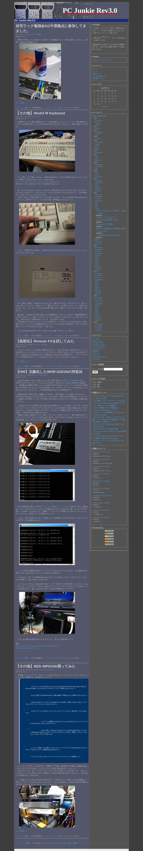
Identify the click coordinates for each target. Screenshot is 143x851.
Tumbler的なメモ (99, 76)
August (97, 138)
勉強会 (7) (96, 351)
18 (51, 843)
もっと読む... (21, 103)
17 (47, 843)
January (98, 124)
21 (60, 843)
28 (115, 101)
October (98, 181)
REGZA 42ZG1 (32, 675)
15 (41, 843)
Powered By (97, 528)
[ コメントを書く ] (23, 108)
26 (109, 101)
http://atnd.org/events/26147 (26, 648)
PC (39, 345)
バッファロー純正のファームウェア (56, 506)
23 (66, 843)
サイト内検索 (97, 364)
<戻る (34, 843)
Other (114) (97, 341)
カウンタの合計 (98, 379)
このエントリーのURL (54, 108)
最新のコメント (98, 448)
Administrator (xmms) (101, 452)
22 (63, 843)
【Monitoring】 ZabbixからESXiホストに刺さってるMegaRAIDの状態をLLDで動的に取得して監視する (109, 419)
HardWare (44, 375)
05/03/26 (104, 107)
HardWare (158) (99, 345)
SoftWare (44, 345)
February (98, 176)
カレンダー (96, 84)
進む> (70, 843)
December (98, 120)
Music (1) (96, 353)
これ (21, 511)
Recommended (49, 670)
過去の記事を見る (100, 116)
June (96, 205)
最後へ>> (77, 843)
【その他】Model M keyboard (108, 235)
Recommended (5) (99, 357)
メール (95, 71)
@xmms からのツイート (102, 60)
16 (44, 843)
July (96, 146)
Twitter (95, 57)
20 (57, 843)
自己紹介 (95, 25)
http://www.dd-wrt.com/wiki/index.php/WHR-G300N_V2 (38, 646)
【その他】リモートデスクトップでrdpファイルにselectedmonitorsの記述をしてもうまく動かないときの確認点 (109, 403)
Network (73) (98, 349)
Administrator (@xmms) (102, 495)
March (97, 122)
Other (39, 116)
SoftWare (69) (98, 343)
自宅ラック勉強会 (71, 380)
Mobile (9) (96, 359)
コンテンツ (96, 65)
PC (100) (96, 339)
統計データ (97, 74)
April (97, 158)
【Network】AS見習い (105, 224)
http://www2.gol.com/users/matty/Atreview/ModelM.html (38, 182)
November (99, 132)
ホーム (95, 69)
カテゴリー (96, 335)
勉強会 (38, 34)
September (99, 142)
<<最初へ (28, 843)
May (96, 156)
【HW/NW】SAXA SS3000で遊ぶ (106, 429)
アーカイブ (96, 112)
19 (54, 843)
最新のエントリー (99, 392)
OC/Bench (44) (98, 347)
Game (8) (96, 355)
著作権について (99, 78)
